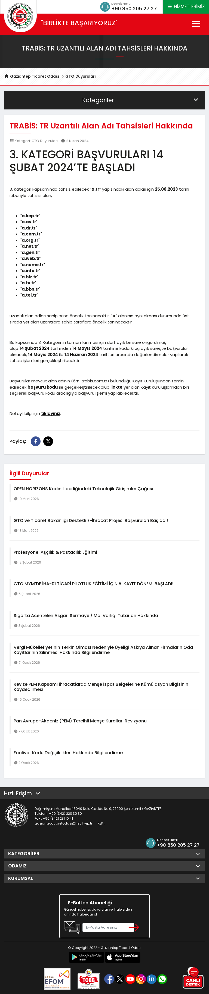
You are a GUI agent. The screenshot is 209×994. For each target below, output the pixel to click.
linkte (116, 387)
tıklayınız (50, 413)
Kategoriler (140, 100)
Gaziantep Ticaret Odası (31, 76)
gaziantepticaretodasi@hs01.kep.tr (63, 823)
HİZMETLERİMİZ (186, 6)
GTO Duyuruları (80, 76)
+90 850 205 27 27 (134, 8)
